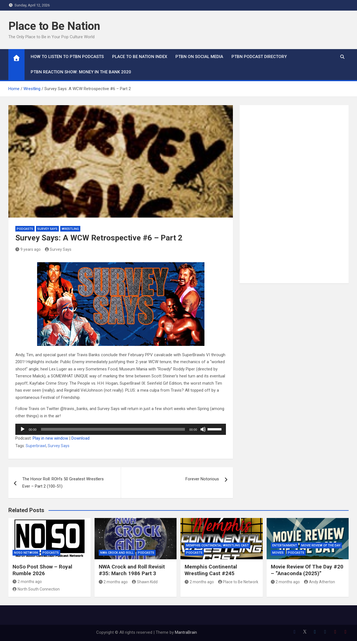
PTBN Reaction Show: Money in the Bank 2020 (81, 71)
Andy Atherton (319, 582)
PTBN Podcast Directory (259, 56)
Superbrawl (36, 446)
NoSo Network (26, 553)
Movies (278, 553)
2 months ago (27, 581)
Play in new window (50, 438)
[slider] (113, 429)
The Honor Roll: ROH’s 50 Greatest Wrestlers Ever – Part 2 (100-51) (63, 482)
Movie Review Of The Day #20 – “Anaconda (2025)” (307, 570)
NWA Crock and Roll (117, 553)
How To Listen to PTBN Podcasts (67, 56)
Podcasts (25, 229)
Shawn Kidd (145, 582)
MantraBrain (186, 632)
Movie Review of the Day (321, 545)
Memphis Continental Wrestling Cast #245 (211, 570)
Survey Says (47, 229)
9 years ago (28, 249)
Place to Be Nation (54, 26)
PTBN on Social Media (199, 56)
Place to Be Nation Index (139, 56)
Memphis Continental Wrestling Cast (217, 545)
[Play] (22, 429)
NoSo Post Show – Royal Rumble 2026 (42, 570)
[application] (120, 429)
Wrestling (70, 229)
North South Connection (36, 589)
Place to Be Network (238, 582)
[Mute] (203, 429)
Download (80, 438)
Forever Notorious (202, 478)
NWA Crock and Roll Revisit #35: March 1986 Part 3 (132, 570)
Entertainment (284, 545)
